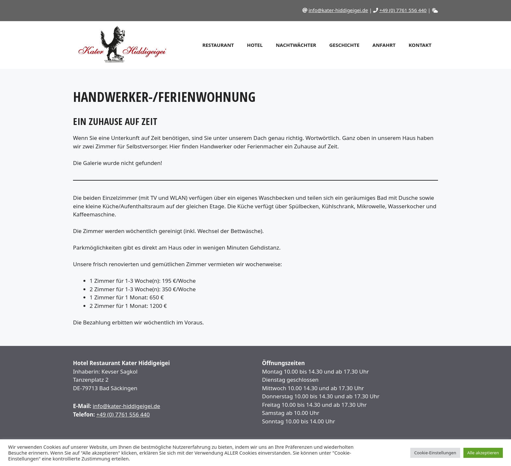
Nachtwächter (296, 45)
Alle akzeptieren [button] (483, 453)
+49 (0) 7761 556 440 (403, 10)
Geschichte (344, 45)
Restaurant (218, 45)
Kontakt (420, 45)
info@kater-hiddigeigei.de (338, 10)
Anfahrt (384, 45)
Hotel (255, 45)
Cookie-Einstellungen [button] (435, 453)
